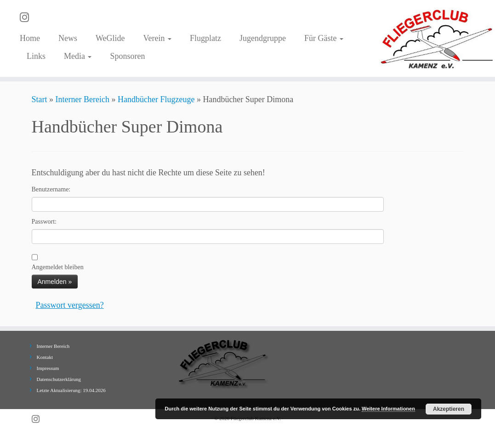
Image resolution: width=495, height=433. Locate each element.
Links (36, 56)
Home (30, 38)
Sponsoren (127, 56)
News (67, 38)
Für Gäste (323, 38)
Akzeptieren (448, 409)
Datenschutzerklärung (59, 379)
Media (77, 56)
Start (39, 99)
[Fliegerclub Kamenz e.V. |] (437, 38)
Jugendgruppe (262, 38)
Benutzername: (51, 189)
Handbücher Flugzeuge (156, 99)
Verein (157, 38)
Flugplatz (205, 38)
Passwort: (44, 221)
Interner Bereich (82, 99)
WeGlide (110, 38)
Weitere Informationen (388, 408)
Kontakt (45, 357)
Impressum (48, 368)
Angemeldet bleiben (58, 267)
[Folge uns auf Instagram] (27, 17)
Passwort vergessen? (70, 305)
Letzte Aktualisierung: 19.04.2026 (71, 390)
